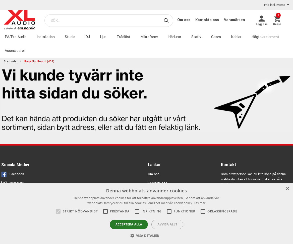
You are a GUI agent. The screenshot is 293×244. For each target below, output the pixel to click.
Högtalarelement (264, 36)
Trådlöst (122, 36)
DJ (86, 36)
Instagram (17, 182)
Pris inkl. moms (276, 5)
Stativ (195, 36)
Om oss (185, 20)
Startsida (10, 61)
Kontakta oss (208, 20)
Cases (215, 36)
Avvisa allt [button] (167, 224)
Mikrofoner (148, 36)
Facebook (17, 173)
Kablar (235, 36)
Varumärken (235, 20)
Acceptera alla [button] (128, 224)
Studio (69, 36)
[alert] (146, 213)
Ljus (102, 36)
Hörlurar (173, 36)
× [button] (287, 189)
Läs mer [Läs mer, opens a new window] (200, 203)
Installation (45, 36)
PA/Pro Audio (15, 36)
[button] (146, 235)
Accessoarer (14, 50)
